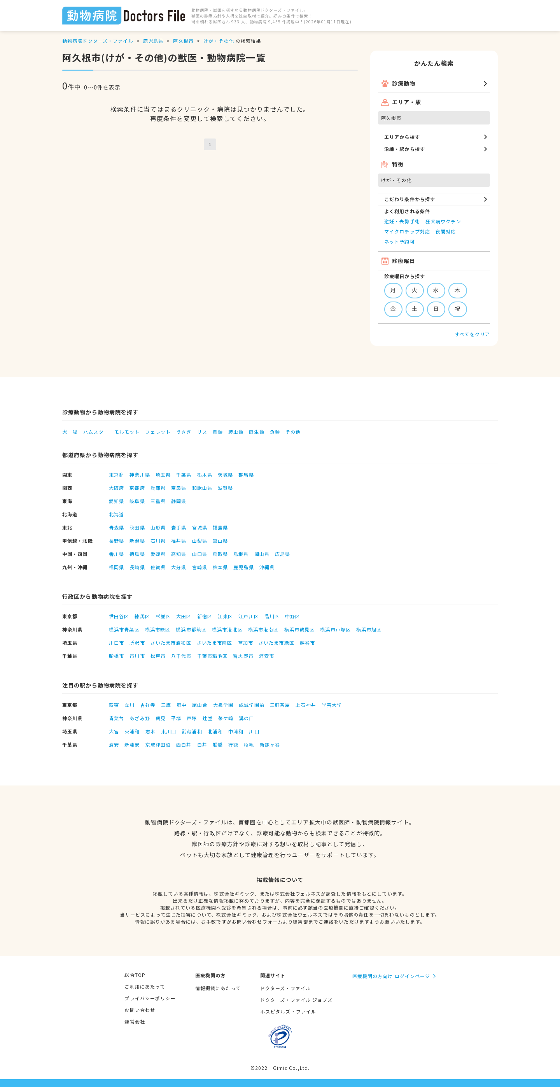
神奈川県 (140, 474)
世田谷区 (119, 616)
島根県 (240, 554)
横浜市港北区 (227, 629)
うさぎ (183, 431)
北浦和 (215, 731)
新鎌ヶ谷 (270, 744)
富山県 (220, 540)
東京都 (116, 474)
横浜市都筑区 (191, 629)
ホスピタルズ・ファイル (288, 1011)
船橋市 (116, 655)
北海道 (116, 514)
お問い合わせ (139, 1009)
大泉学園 (223, 704)
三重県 (158, 501)
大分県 (178, 567)
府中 (182, 704)
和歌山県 (202, 487)
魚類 (275, 431)
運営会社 (134, 1021)
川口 (254, 731)
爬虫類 (235, 431)
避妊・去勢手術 (402, 221)
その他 (293, 431)
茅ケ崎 (225, 718)
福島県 (220, 527)
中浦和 (235, 731)
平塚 (176, 718)
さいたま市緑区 (276, 642)
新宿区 (204, 616)
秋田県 (137, 527)
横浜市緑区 (158, 629)
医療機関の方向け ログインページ (391, 976)
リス (202, 431)
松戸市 (158, 655)
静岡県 (178, 501)
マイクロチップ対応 (407, 231)
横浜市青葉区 (124, 629)
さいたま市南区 (215, 642)
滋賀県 (225, 487)
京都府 (137, 487)
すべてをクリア (472, 334)
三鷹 (166, 704)
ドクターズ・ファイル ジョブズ (296, 999)
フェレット (158, 431)
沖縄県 (267, 567)
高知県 (178, 554)
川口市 (116, 642)
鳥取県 (220, 554)
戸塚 (192, 718)
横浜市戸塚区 (335, 629)
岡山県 (262, 554)
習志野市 (243, 655)
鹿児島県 (153, 40)
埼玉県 (163, 474)
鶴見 (161, 718)
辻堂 (208, 718)
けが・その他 (218, 40)
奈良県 (178, 487)
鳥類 (218, 431)
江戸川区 (248, 616)
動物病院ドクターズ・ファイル (97, 40)
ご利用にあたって (144, 986)
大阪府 (116, 487)
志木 (150, 731)
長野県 (116, 540)
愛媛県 (158, 554)
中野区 (292, 616)
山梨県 (199, 540)
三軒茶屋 (280, 704)
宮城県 (199, 527)
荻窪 (114, 704)
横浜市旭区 (369, 629)
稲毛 (249, 744)
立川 (129, 704)
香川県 (116, 554)
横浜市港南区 (263, 629)
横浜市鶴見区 (299, 629)
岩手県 (178, 527)
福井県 (178, 540)
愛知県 (116, 501)
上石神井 (306, 704)
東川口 (168, 731)
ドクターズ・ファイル (285, 988)
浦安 (114, 744)
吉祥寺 (148, 704)
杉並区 (163, 616)
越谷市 (307, 642)
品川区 (272, 616)
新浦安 (132, 744)
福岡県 (116, 567)
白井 (202, 744)
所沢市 (137, 642)
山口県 (199, 554)
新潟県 (137, 540)
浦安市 (266, 655)
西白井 (183, 744)
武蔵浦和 (192, 731)
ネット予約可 (399, 241)
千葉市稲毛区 (212, 655)
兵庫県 (158, 487)
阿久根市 (183, 40)
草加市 (245, 642)
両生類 (256, 431)
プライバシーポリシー (149, 998)
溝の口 (246, 718)
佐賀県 (158, 567)
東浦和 (132, 731)
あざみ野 (140, 718)
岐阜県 (137, 501)
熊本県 (220, 567)
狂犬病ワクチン (443, 221)
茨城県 (225, 474)
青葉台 (116, 718)
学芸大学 (332, 704)
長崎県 (137, 567)
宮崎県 (199, 567)
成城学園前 (251, 704)
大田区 (183, 616)
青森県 (116, 527)
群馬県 (246, 474)
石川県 (158, 540)
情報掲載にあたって (218, 988)
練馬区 (142, 616)
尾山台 (199, 704)
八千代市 (181, 655)
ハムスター (96, 431)
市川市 (137, 655)
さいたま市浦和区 (170, 642)
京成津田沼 (158, 744)
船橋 (218, 744)
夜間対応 (446, 231)
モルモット (127, 431)
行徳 (233, 744)
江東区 (225, 616)
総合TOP (134, 974)
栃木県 (204, 474)
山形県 (158, 527)
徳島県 (137, 554)
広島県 (282, 554)
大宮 (114, 731)
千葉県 (183, 474)
